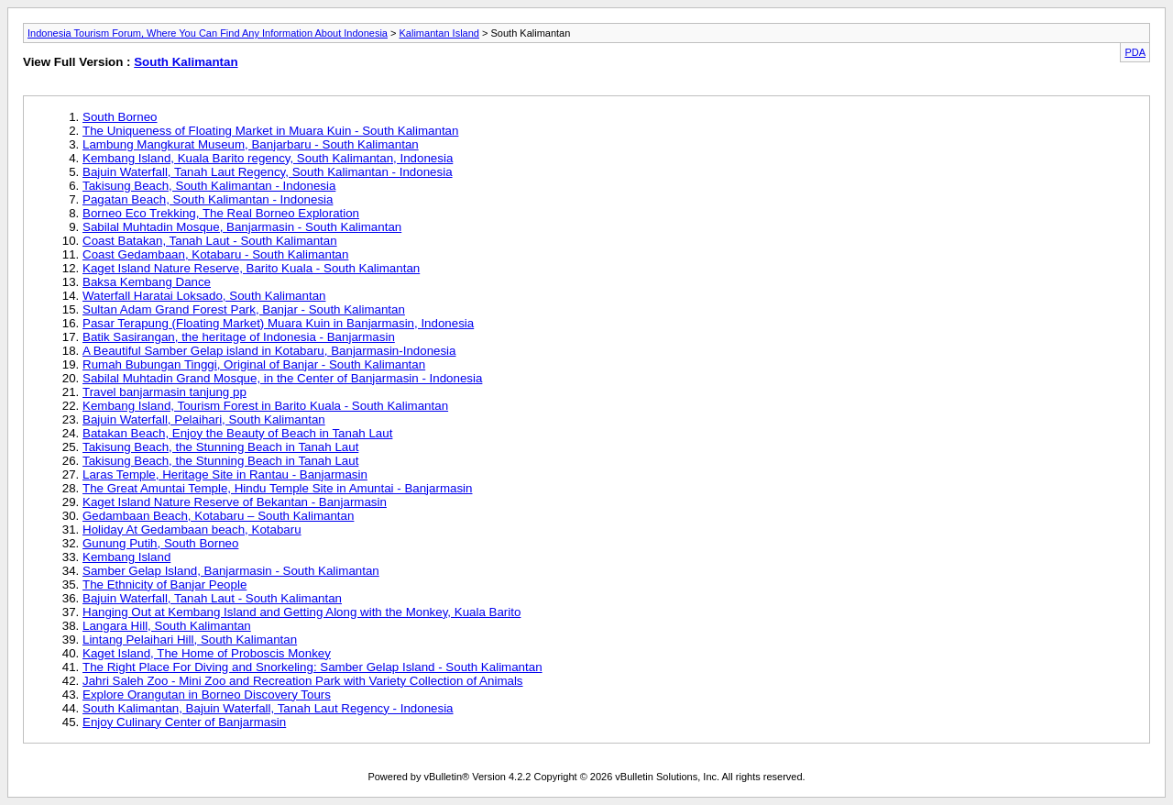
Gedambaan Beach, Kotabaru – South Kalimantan (218, 516)
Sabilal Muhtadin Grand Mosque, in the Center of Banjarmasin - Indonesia (282, 378)
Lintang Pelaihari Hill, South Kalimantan (189, 639)
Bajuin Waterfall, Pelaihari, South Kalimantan (203, 419)
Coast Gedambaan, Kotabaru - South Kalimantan (215, 254)
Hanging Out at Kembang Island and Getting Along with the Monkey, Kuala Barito (301, 612)
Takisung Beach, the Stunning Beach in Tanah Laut (220, 447)
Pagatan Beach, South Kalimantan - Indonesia (207, 199)
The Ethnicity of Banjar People (164, 584)
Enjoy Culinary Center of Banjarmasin (184, 722)
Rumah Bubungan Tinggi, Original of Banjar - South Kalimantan (253, 364)
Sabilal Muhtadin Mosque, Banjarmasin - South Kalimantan (241, 227)
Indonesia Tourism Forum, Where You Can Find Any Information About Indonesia (207, 33)
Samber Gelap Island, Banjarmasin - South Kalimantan (230, 571)
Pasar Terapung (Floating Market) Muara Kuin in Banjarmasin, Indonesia (278, 323)
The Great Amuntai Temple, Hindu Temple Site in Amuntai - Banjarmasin (277, 488)
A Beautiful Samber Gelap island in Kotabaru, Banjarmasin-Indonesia (269, 351)
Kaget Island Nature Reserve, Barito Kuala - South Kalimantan (251, 268)
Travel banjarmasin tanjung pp (164, 392)
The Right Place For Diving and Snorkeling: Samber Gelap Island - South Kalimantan (312, 667)
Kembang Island (126, 557)
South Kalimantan (185, 62)
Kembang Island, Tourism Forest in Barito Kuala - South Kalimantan (265, 406)
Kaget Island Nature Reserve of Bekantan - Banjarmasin (234, 502)
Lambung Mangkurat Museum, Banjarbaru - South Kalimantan (250, 144)
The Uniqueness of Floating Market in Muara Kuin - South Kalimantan (270, 131)
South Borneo (120, 117)
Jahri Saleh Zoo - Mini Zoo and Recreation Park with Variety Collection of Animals (302, 681)
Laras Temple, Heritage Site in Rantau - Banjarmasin (224, 474)
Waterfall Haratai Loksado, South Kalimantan (203, 296)
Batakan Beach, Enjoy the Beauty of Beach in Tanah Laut (237, 433)
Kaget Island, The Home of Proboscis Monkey (206, 653)
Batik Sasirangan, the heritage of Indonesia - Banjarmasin (238, 337)
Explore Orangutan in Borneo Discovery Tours (206, 694)
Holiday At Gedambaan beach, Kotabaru (191, 529)
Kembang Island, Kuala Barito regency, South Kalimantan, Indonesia (267, 158)
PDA (1135, 52)
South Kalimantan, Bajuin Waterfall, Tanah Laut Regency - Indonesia (268, 708)
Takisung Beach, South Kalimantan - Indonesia (208, 186)
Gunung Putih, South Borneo (160, 543)
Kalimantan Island (439, 33)
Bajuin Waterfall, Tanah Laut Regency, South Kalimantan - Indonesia (267, 172)
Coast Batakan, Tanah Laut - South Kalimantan (209, 241)
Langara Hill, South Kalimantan (166, 626)
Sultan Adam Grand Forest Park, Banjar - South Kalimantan (243, 309)
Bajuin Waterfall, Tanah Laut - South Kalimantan (212, 598)
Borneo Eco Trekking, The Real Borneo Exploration (220, 213)
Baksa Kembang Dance (146, 282)
